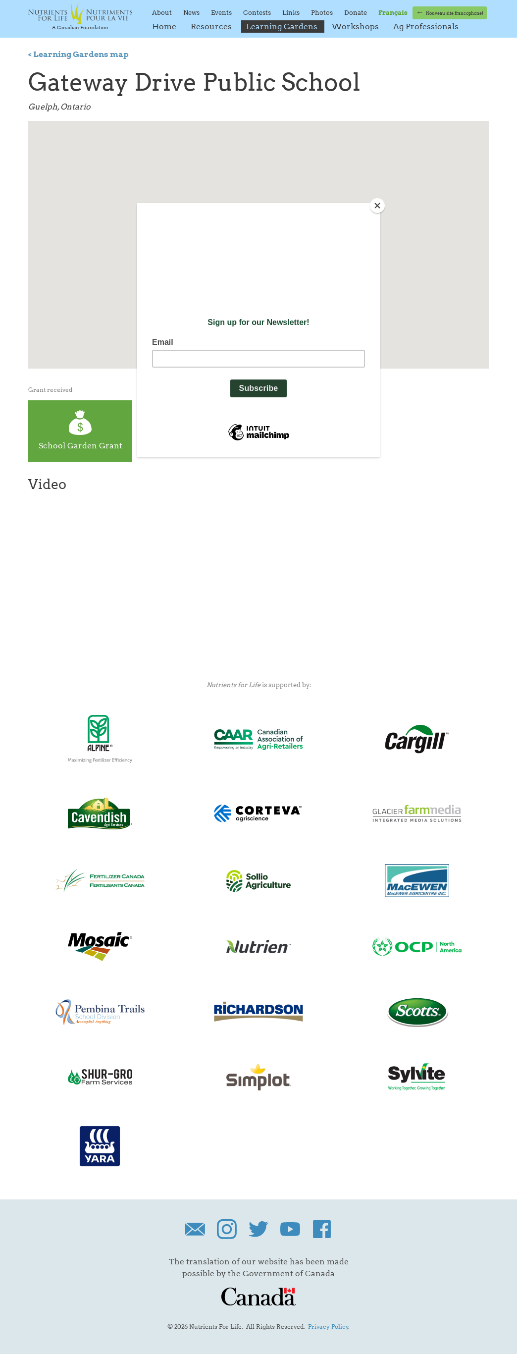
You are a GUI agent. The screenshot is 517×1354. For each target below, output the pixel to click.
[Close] (377, 205)
